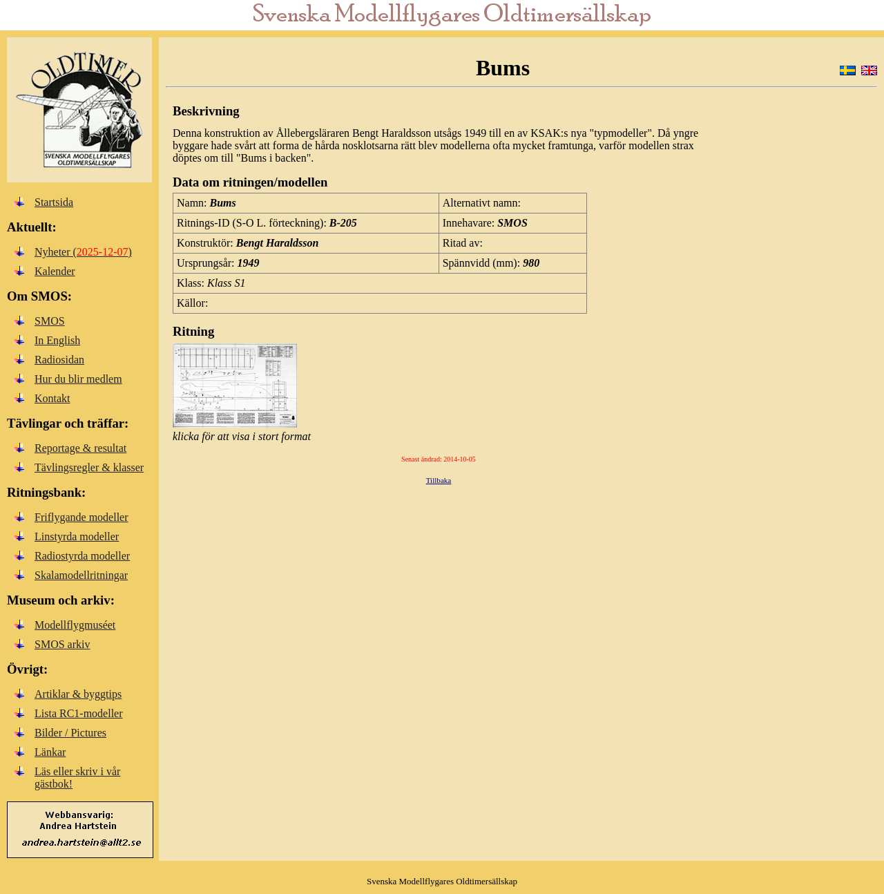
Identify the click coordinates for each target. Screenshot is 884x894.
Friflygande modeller (81, 517)
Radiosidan (59, 359)
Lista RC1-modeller (79, 713)
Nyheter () (83, 252)
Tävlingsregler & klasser (89, 467)
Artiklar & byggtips (78, 694)
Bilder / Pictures (70, 733)
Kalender (55, 271)
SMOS (50, 321)
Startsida (54, 202)
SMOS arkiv (62, 644)
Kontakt (52, 398)
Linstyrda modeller (77, 536)
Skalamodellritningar (81, 575)
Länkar (50, 752)
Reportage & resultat (80, 448)
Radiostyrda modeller (82, 556)
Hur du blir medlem (78, 379)
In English (57, 340)
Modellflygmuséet (75, 625)
